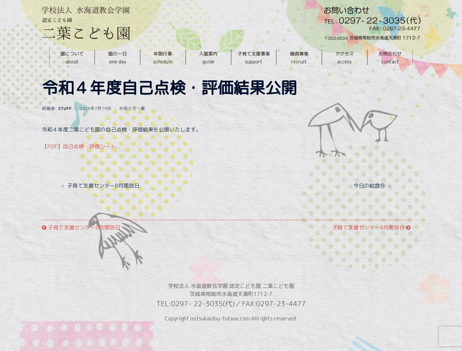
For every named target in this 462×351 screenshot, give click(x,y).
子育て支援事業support (253, 57)
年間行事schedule (163, 57)
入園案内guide (208, 57)
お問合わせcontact (390, 57)
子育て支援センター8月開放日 (103, 200)
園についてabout (72, 57)
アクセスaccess (344, 57)
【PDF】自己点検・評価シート (79, 161)
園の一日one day (117, 57)
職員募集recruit (299, 57)
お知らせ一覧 (132, 123)
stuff (65, 123)
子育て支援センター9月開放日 (371, 242)
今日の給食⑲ (369, 200)
